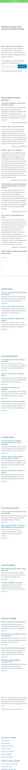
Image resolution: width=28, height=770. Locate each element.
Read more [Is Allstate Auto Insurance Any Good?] (4, 410)
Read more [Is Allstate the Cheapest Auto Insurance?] (4, 398)
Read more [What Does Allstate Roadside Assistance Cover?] (4, 671)
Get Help (22, 66)
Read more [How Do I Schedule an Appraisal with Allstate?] (4, 329)
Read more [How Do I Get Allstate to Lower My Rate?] (4, 384)
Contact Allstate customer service (11, 71)
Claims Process (5, 743)
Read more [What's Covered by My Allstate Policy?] (4, 631)
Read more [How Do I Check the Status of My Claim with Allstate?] (4, 303)
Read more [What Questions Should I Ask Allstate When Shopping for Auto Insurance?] (4, 538)
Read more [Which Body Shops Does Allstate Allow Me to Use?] (4, 579)
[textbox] (9, 66)
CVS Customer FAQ (6, 766)
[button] (26, 1)
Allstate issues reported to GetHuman (11, 709)
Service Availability (6, 754)
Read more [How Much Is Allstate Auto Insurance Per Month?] (4, 370)
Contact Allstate (5, 740)
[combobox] (9, 66)
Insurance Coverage (7, 757)
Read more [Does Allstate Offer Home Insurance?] (4, 657)
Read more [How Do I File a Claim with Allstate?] (4, 315)
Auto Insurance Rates (7, 746)
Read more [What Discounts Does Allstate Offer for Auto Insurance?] (4, 645)
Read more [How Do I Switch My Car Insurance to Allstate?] (4, 481)
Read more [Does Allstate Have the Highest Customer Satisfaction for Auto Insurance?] (4, 453)
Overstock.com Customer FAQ (9, 764)
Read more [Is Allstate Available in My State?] (4, 591)
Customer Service (6, 749)
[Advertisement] (14, 84)
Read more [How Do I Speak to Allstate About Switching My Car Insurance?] (4, 467)
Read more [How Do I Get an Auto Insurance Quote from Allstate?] (4, 522)
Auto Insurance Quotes (7, 751)
